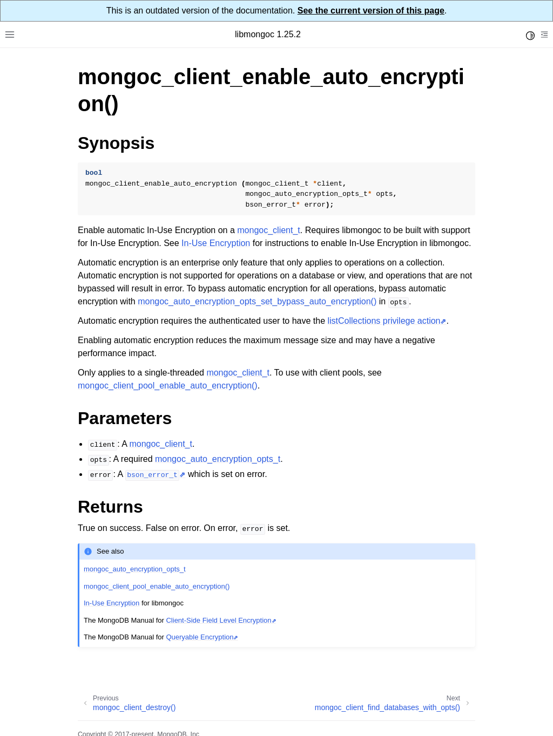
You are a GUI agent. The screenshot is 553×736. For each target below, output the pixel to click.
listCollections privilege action (384, 320)
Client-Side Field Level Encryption (218, 620)
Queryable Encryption (199, 637)
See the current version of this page (371, 10)
